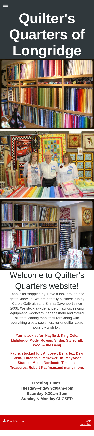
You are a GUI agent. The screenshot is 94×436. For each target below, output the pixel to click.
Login (88, 420)
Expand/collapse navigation (47, 5)
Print (8, 421)
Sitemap (19, 421)
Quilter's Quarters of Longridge (47, 34)
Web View (85, 424)
